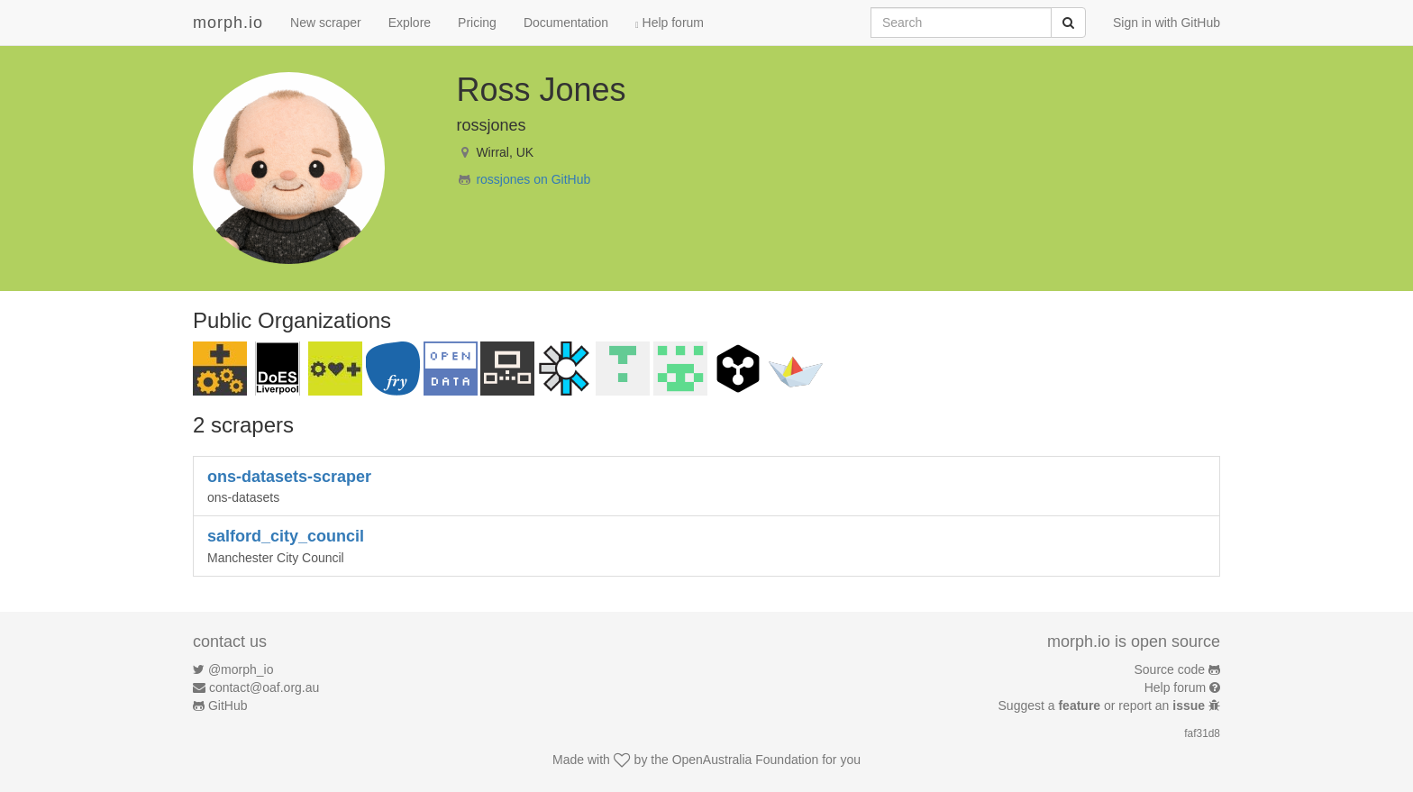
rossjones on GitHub (533, 179)
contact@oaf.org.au (264, 687)
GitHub (228, 705)
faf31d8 (1202, 733)
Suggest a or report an (1103, 705)
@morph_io (241, 669)
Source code (1170, 669)
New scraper (325, 22)
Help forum (669, 22)
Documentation (566, 22)
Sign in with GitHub (1166, 22)
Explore (409, 22)
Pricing (477, 22)
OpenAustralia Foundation (745, 759)
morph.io (228, 23)
